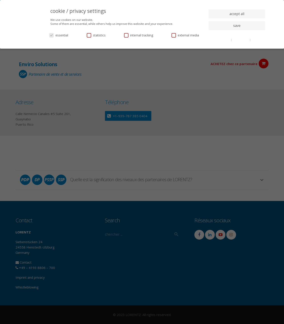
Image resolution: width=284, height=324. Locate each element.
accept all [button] (236, 13)
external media (185, 35)
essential (58, 35)
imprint (256, 39)
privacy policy (241, 39)
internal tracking (138, 35)
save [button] (237, 25)
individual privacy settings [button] (236, 34)
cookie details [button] (221, 39)
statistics (96, 35)
